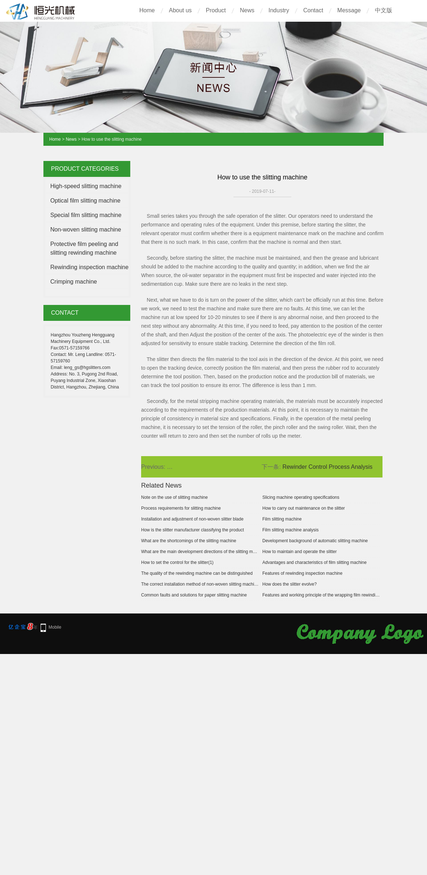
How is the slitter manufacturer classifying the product (192, 529)
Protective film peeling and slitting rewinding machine (84, 248)
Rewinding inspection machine (89, 267)
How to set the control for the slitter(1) (177, 562)
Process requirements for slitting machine (181, 508)
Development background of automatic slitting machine (315, 540)
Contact (313, 10)
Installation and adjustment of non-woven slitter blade (192, 519)
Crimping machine (73, 282)
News (247, 10)
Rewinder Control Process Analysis (327, 467)
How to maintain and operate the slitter (299, 551)
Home (147, 10)
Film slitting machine (282, 519)
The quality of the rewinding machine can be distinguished (197, 573)
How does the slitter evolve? (289, 584)
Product (216, 10)
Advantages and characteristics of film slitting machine (314, 562)
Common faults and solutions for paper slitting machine (194, 595)
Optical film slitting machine (85, 200)
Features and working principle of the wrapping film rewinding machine (321, 595)
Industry (279, 10)
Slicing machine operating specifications (300, 497)
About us (180, 10)
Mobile (54, 627)
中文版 (383, 10)
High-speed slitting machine (86, 186)
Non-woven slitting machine (85, 229)
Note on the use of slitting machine (174, 497)
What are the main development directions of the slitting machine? (200, 551)
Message (349, 10)
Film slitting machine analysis (290, 529)
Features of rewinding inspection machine (302, 573)
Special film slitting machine (86, 215)
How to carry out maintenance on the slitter (303, 508)
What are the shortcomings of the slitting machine (188, 540)
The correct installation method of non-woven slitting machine (200, 584)
